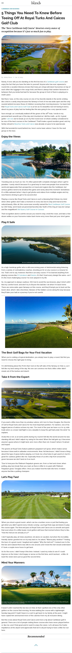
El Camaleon (22, 275)
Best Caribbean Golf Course (59, 204)
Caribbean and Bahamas (10, 8)
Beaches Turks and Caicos (24, 124)
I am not (10, 119)
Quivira (33, 275)
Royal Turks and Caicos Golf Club (17, 107)
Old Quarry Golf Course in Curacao (30, 209)
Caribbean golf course (55, 82)
